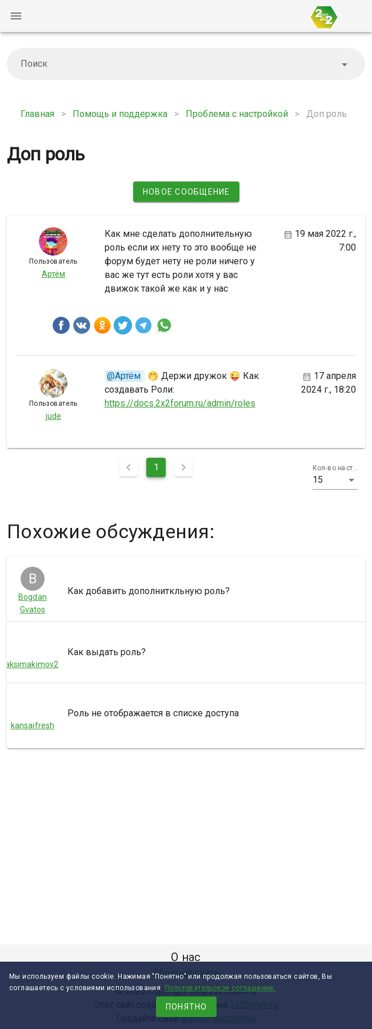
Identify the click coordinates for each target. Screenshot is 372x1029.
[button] (336, 480)
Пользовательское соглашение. (220, 988)
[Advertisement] (186, 849)
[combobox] (186, 64)
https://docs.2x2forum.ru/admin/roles (180, 403)
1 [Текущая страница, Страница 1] (156, 467)
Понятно (186, 1006)
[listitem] (186, 591)
